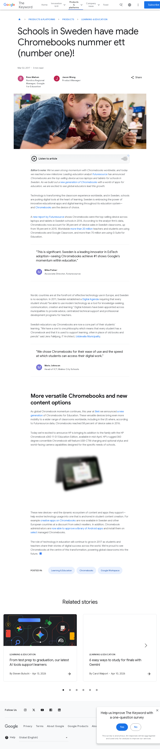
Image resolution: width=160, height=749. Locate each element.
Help (10, 737)
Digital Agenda (90, 299)
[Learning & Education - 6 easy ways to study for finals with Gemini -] (120, 647)
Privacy (27, 726)
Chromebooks (43, 207)
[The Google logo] (11, 726)
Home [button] (44, 5)
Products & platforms (76, 5)
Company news (93, 4)
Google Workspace (110, 570)
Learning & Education (94, 19)
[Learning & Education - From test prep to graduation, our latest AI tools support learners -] (40, 647)
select (34, 532)
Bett (97, 411)
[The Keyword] (19, 19)
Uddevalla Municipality (88, 336)
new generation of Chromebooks (78, 182)
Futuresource (99, 174)
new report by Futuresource (48, 217)
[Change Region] (43, 737)
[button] (136, 77)
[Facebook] (50, 710)
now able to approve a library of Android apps (77, 528)
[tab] (63, 690)
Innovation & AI (58, 4)
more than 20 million (81, 228)
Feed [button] (105, 5)
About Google (55, 726)
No (129, 733)
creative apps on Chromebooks (58, 520)
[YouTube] (42, 710)
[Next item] (146, 645)
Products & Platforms (42, 19)
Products (68, 19)
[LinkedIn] (59, 710)
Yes (115, 733)
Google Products (78, 726)
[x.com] (33, 710)
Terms (39, 726)
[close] (150, 716)
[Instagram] (25, 710)
